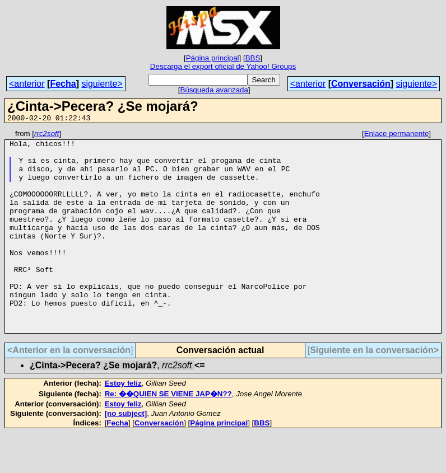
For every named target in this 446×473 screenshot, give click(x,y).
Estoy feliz (123, 423)
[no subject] (126, 453)
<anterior (27, 83)
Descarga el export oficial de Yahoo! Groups (223, 66)
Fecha (63, 83)
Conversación (361, 83)
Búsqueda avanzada (214, 90)
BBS (253, 58)
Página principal (212, 58)
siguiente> (101, 83)
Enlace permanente (396, 135)
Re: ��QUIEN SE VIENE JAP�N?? (168, 434)
